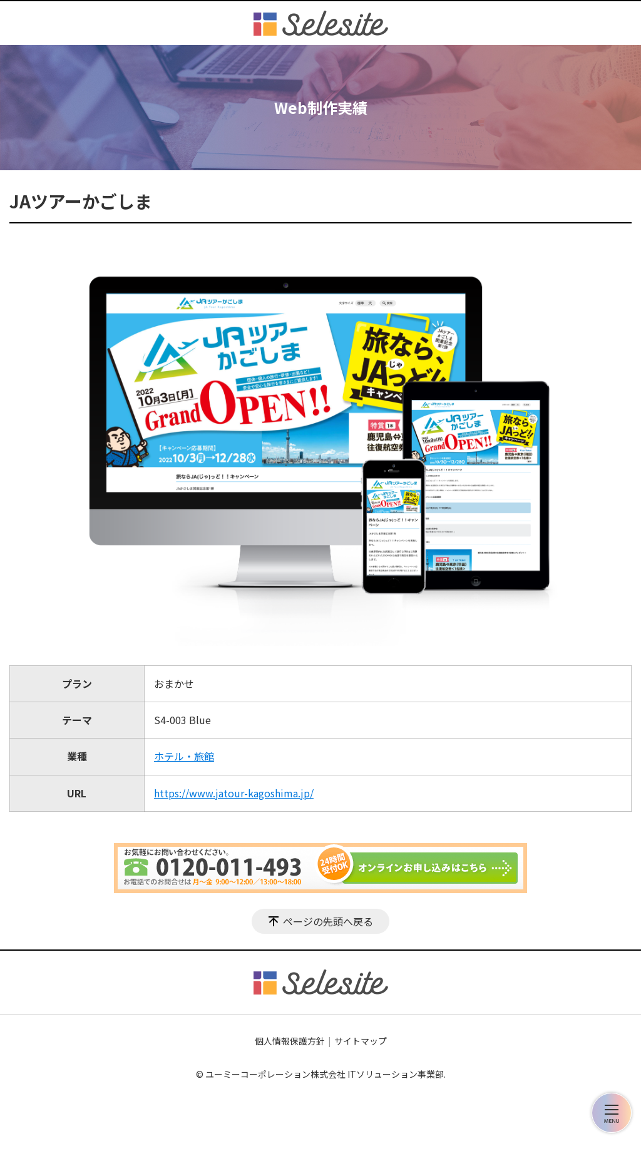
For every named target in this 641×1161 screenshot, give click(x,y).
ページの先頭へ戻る (328, 921)
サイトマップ (360, 1041)
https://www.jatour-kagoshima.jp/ (234, 792)
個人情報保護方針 (290, 1041)
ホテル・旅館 (184, 756)
